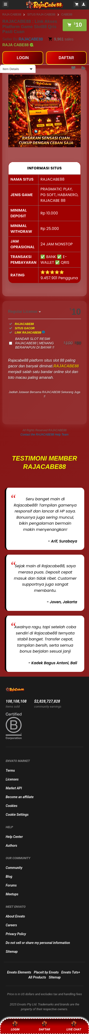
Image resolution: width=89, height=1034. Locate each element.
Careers (11, 925)
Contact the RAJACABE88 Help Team (44, 434)
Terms (10, 770)
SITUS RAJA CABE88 (41, 14)
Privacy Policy (16, 934)
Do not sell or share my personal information (38, 943)
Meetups (12, 894)
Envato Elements (19, 972)
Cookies (11, 806)
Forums (11, 885)
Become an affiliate (19, 797)
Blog (9, 876)
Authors (11, 845)
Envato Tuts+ (70, 972)
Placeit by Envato (46, 972)
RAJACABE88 (31, 39)
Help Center (14, 837)
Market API (14, 788)
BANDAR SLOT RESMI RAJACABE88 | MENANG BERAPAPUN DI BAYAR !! (48, 343)
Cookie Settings (17, 814)
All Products (37, 977)
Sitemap (12, 951)
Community (14, 868)
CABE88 (66, 14)
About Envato (15, 916)
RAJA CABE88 (11, 14)
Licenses (12, 779)
